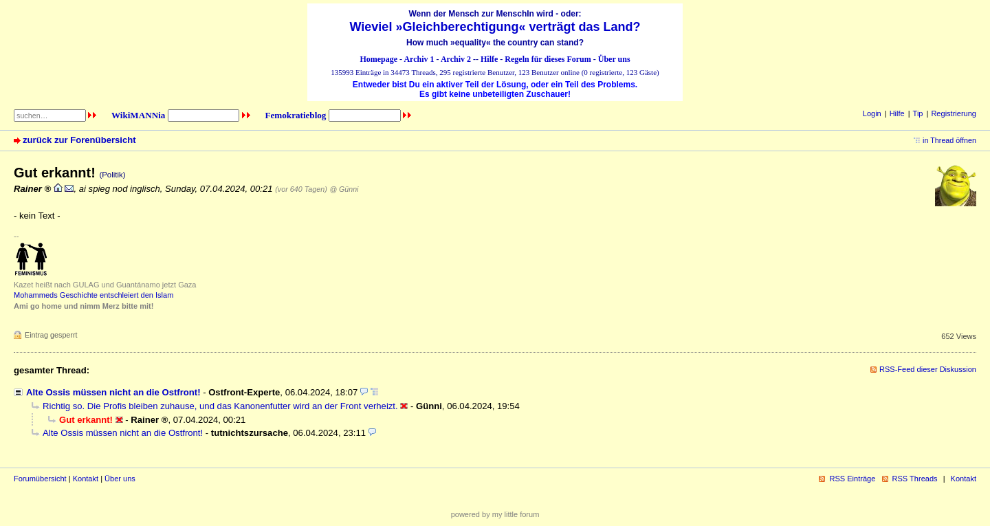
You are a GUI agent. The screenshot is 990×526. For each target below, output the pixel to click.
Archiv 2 (456, 59)
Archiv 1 (419, 59)
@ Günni (343, 189)
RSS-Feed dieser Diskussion (927, 369)
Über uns (614, 59)
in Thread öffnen (949, 140)
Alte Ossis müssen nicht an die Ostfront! (113, 392)
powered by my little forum (495, 514)
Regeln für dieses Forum (548, 59)
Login (872, 113)
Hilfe (489, 59)
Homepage (378, 59)
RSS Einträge (852, 478)
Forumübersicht (40, 478)
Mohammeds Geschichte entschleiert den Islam (93, 295)
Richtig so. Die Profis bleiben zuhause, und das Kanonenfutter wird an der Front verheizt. (220, 406)
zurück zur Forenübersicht (79, 140)
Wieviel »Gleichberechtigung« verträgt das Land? (495, 27)
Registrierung (953, 113)
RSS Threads (915, 478)
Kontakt (85, 478)
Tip (918, 113)
